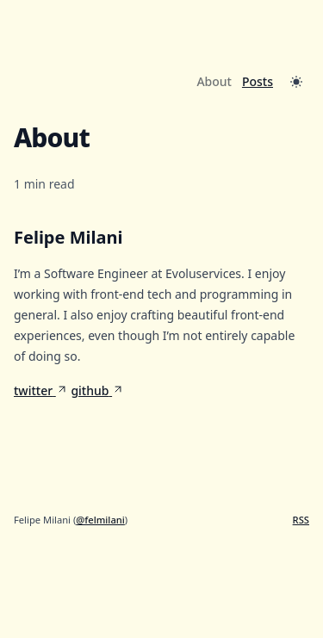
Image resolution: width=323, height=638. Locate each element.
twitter (41, 390)
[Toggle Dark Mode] (296, 82)
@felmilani (100, 519)
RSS (301, 519)
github (97, 390)
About (214, 81)
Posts (257, 81)
